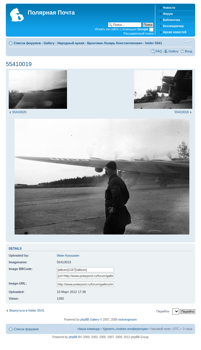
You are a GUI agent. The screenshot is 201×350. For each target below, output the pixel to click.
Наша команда (88, 329)
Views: (14, 298)
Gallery (49, 43)
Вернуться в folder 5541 (26, 310)
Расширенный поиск (139, 33)
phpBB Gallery (89, 319)
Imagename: (18, 262)
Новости (169, 7)
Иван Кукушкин (68, 255)
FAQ (159, 51)
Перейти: (163, 311)
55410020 (19, 112)
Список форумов (27, 43)
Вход (188, 51)
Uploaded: (16, 292)
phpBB (73, 337)
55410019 (19, 64)
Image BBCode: (21, 269)
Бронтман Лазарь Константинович (114, 43)
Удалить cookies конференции (125, 329)
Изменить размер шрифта (188, 42)
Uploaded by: (19, 255)
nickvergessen (127, 319)
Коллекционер (173, 26)
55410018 (181, 112)
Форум (167, 13)
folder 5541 (153, 43)
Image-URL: (18, 283)
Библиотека (171, 20)
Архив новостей (174, 32)
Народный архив (70, 43)
